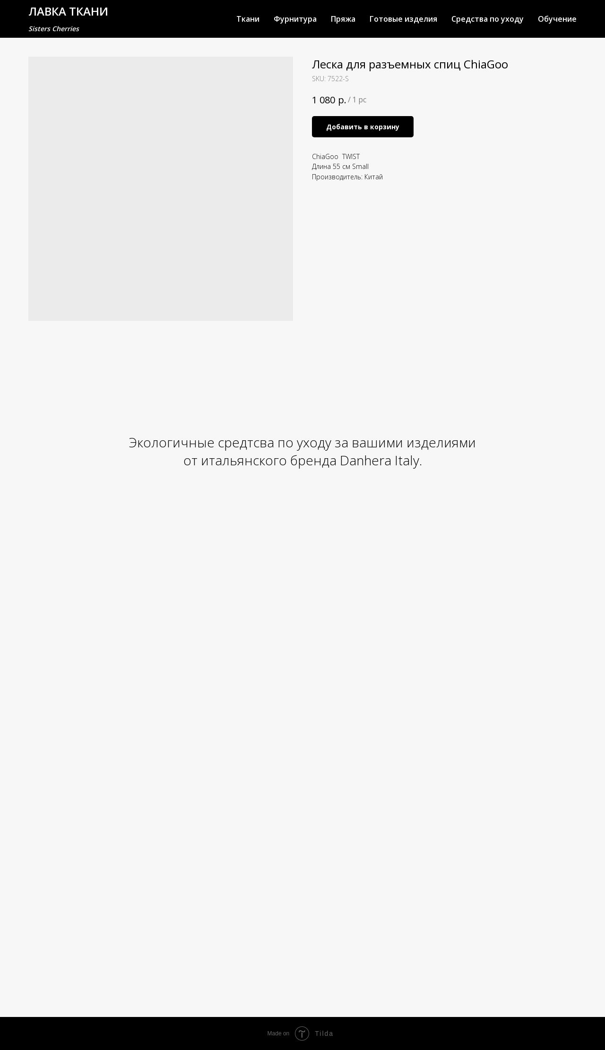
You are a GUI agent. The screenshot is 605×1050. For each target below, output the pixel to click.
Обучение (557, 19)
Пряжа (343, 19)
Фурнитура (295, 19)
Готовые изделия (403, 19)
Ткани (247, 19)
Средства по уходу (487, 19)
